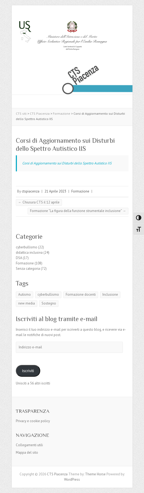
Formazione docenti (81, 294)
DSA (19, 258)
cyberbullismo (26, 247)
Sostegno (49, 303)
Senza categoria (28, 268)
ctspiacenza (30, 191)
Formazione (80, 191)
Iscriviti (28, 371)
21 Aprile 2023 (55, 191)
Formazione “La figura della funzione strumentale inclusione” (78, 211)
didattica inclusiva (29, 252)
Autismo (24, 294)
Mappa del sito (27, 452)
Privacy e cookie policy (33, 421)
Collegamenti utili (29, 445)
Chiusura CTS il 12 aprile (39, 202)
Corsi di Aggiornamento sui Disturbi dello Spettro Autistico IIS (67, 163)
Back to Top (136, 485)
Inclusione (110, 294)
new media (26, 303)
